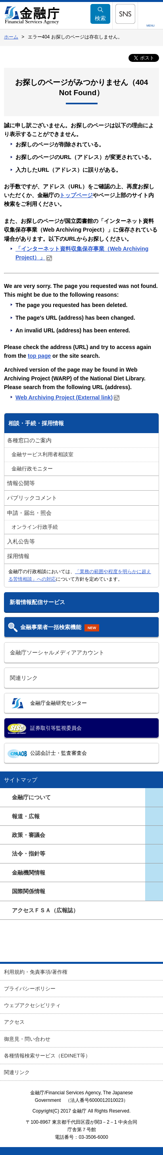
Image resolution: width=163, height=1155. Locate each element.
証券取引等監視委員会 (56, 728)
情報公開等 (21, 483)
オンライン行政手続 (35, 527)
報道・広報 (26, 816)
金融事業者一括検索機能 (59, 627)
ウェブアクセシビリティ (32, 1005)
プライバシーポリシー (30, 989)
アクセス (14, 1022)
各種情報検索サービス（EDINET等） (47, 1056)
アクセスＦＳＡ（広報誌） (45, 910)
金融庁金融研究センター (58, 703)
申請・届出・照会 (29, 513)
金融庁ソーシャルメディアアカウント (57, 652)
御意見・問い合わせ (27, 1039)
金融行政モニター (32, 469)
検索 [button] (100, 14)
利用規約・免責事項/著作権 (35, 972)
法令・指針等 (28, 853)
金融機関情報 (28, 872)
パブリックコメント (32, 498)
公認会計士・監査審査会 (58, 753)
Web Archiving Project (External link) (64, 397)
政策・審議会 (28, 835)
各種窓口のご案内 (29, 440)
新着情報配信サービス (37, 602)
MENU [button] (150, 25)
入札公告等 (21, 541)
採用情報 (18, 556)
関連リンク (24, 678)
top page (39, 356)
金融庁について (31, 797)
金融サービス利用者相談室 (42, 454)
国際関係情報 (28, 891)
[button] (125, 14)
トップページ (76, 195)
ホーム (11, 37)
